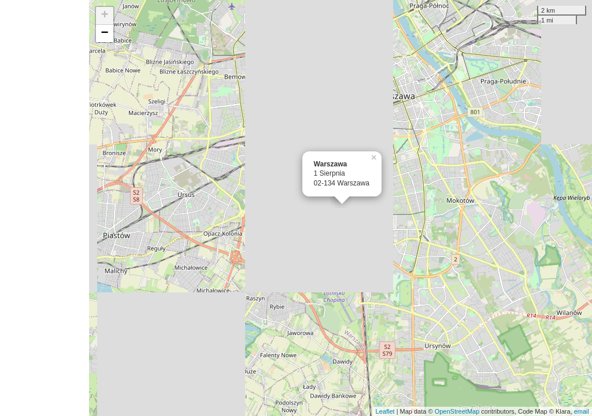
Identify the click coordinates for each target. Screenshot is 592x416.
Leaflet (385, 411)
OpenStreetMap (457, 411)
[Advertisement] (44, 208)
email (581, 411)
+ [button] (105, 15)
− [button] (105, 33)
